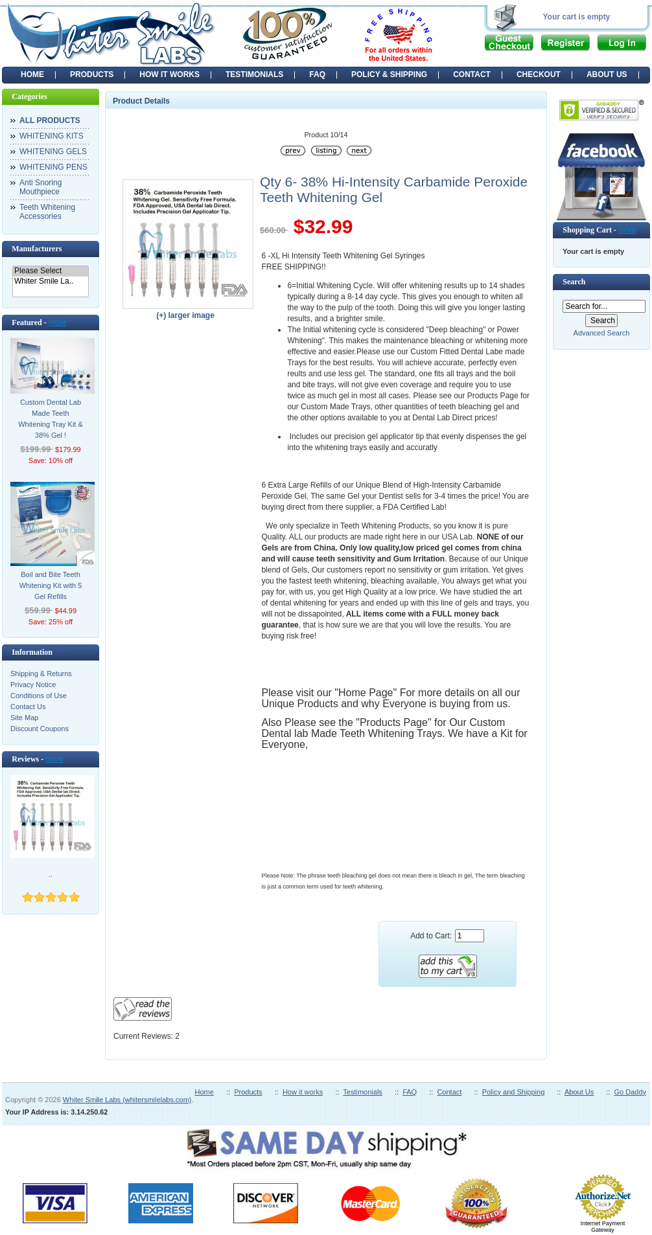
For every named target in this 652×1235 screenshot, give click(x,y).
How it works (303, 1092)
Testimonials (362, 1092)
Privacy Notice (33, 684)
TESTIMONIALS (254, 74)
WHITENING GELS (53, 151)
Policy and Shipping (513, 1092)
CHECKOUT (539, 74)
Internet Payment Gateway (603, 1226)
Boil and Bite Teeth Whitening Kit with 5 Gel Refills (50, 585)
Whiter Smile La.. (50, 281)
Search (574, 281)
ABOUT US (607, 74)
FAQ (317, 74)
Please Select (50, 271)
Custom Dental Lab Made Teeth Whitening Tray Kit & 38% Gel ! (50, 418)
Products (248, 1092)
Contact (449, 1092)
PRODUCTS (91, 74)
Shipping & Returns (41, 673)
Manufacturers (37, 248)
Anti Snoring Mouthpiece (40, 187)
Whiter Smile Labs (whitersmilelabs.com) (127, 1100)
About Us (579, 1092)
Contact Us (27, 706)
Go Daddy (630, 1092)
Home (32, 74)
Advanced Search (602, 333)
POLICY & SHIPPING (389, 74)
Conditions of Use (38, 695)
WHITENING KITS (51, 136)
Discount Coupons (39, 728)
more (57, 322)
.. (50, 874)
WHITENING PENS (53, 167)
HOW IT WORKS (169, 74)
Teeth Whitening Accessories (47, 212)
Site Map (24, 717)
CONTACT (472, 74)
